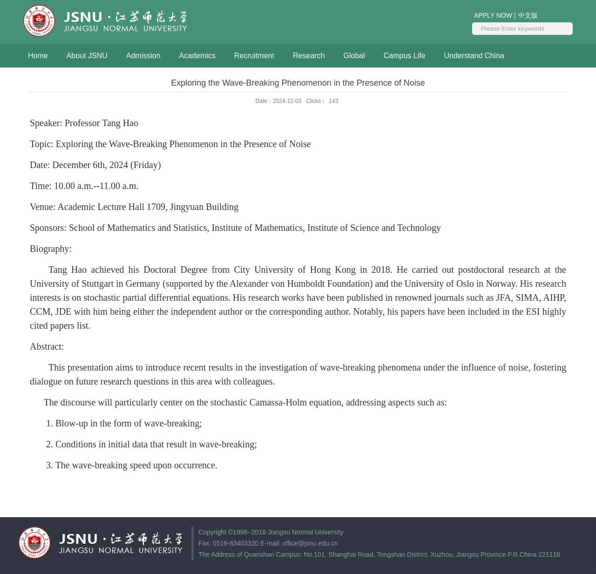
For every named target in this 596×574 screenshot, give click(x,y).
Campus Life (405, 56)
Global (354, 56)
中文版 (528, 15)
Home (38, 56)
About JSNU (87, 56)
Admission (143, 56)
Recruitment (254, 56)
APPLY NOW (494, 15)
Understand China (474, 56)
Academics (197, 56)
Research (309, 56)
